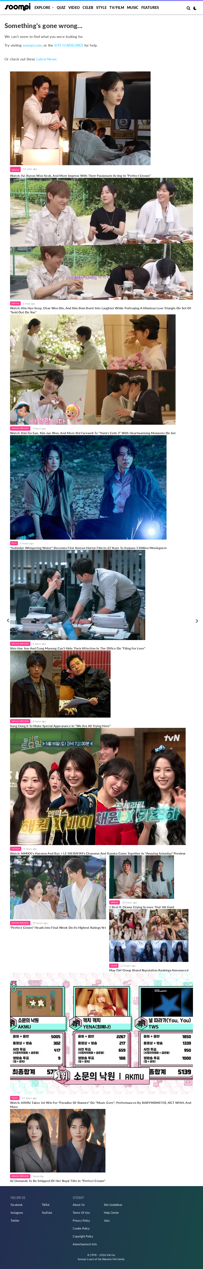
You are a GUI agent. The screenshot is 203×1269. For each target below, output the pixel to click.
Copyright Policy (83, 1236)
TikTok (45, 1204)
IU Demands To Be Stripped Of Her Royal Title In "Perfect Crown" (57, 1181)
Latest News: (46, 59)
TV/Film (16, 848)
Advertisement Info (85, 1244)
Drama (15, 170)
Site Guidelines (113, 1204)
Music (132, 7)
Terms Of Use (81, 1212)
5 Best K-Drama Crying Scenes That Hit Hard (141, 907)
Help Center (111, 1212)
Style (101, 7)
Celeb (88, 7)
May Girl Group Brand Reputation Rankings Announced (148, 970)
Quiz (61, 7)
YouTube (47, 1212)
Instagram (17, 1212)
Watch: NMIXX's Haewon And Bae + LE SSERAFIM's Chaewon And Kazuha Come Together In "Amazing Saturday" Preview (98, 853)
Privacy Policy (81, 1220)
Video (74, 7)
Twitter (15, 1220)
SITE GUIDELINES (68, 45)
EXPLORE (42, 7)
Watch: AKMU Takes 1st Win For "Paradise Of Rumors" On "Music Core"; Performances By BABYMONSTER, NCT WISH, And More (100, 1105)
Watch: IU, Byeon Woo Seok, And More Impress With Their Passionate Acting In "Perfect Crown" (80, 175)
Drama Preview (20, 428)
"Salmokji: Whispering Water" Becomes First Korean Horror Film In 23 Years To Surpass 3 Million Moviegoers (88, 548)
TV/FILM (116, 7)
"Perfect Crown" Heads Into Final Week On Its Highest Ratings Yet (58, 927)
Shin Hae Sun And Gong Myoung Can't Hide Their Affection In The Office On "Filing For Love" (77, 648)
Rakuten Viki (109, 1259)
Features (150, 7)
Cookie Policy (81, 1228)
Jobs (107, 1220)
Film (14, 543)
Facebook (17, 1204)
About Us (79, 1204)
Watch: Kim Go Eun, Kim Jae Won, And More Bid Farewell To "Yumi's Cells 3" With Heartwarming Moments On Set (93, 433)
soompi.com (32, 45)
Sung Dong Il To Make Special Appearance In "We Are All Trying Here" (60, 726)
